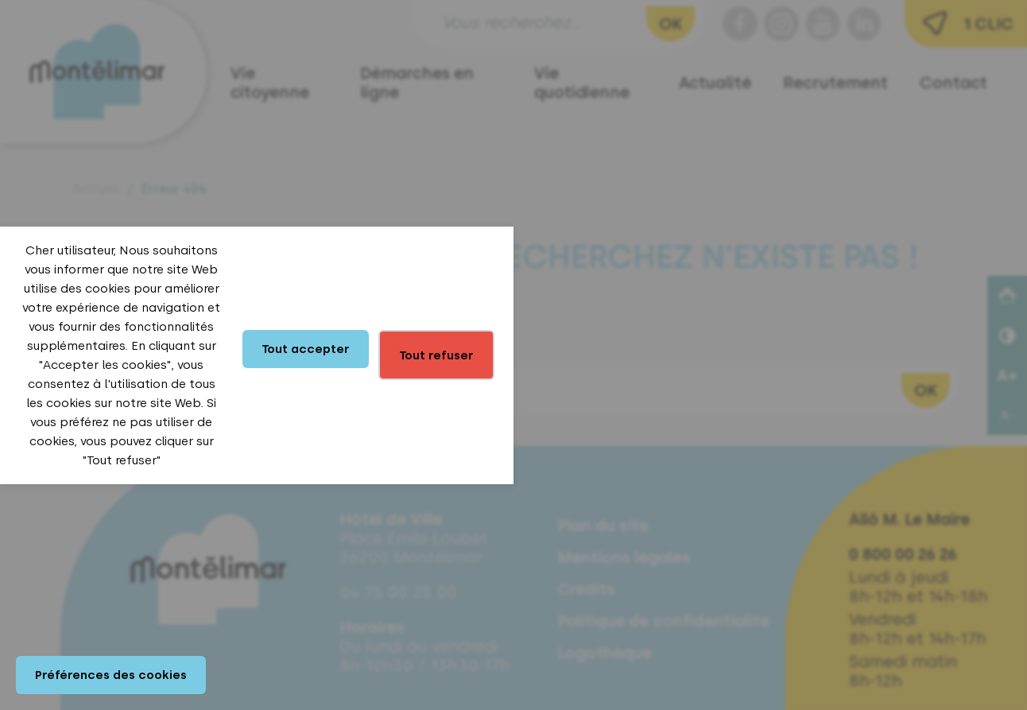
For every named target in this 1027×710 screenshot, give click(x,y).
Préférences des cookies (111, 675)
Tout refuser (436, 355)
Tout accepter (306, 349)
